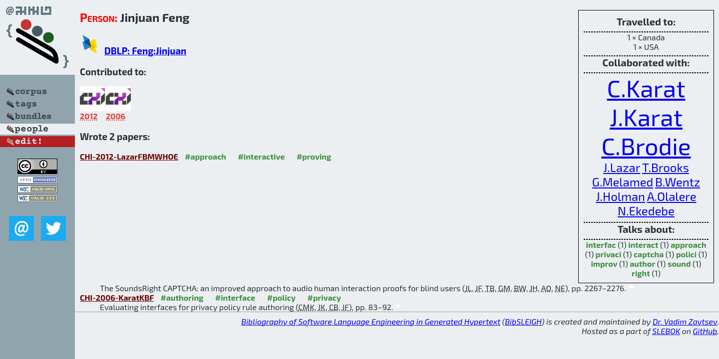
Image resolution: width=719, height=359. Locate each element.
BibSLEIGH (523, 321)
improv (604, 263)
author (642, 263)
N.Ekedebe (646, 210)
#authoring (182, 297)
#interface (235, 297)
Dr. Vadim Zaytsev (685, 321)
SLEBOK (666, 331)
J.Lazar (621, 167)
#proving (314, 156)
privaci (608, 254)
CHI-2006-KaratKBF (117, 297)
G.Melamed (622, 182)
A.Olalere (672, 196)
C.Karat (646, 87)
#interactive (261, 156)
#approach (205, 156)
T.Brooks (665, 167)
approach (688, 244)
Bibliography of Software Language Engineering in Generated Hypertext (370, 321)
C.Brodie (646, 145)
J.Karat (646, 116)
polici (686, 254)
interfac (601, 244)
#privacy (325, 297)
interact (643, 244)
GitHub (705, 331)
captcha (649, 254)
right (641, 273)
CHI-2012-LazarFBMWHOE (129, 156)
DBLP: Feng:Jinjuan (145, 50)
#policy (281, 297)
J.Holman (620, 196)
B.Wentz (677, 182)
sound (679, 263)
